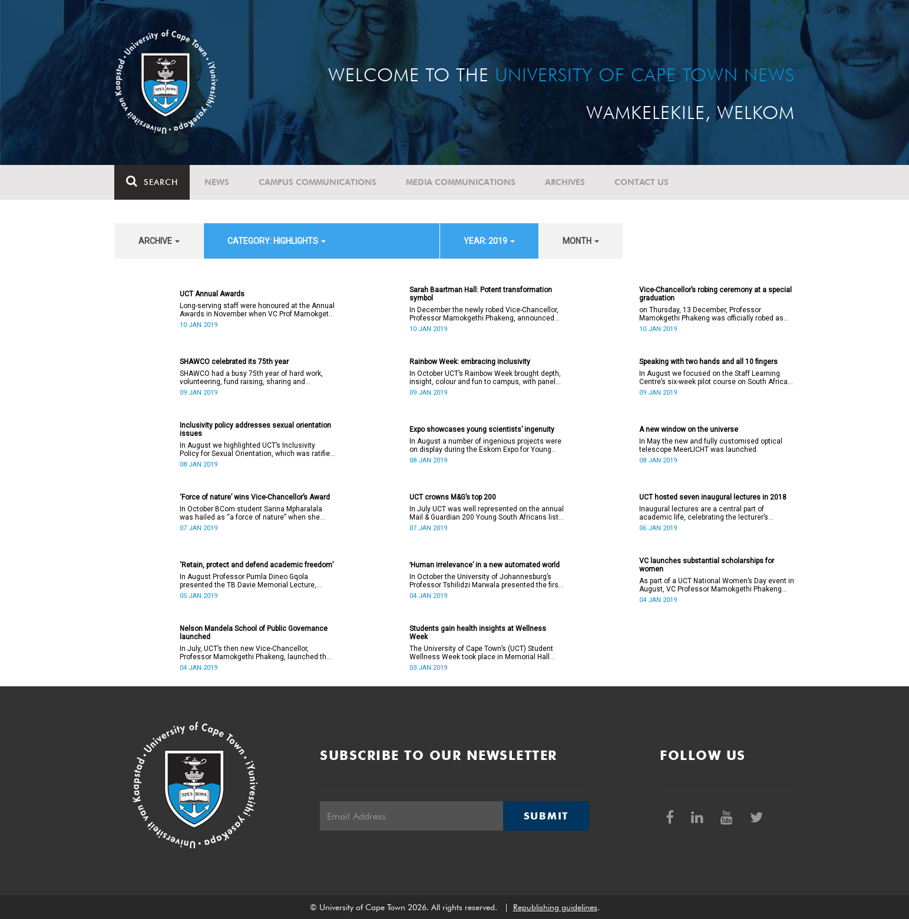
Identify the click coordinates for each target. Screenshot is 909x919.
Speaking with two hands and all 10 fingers (708, 362)
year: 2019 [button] (489, 241)
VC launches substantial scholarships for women (706, 565)
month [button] (581, 241)
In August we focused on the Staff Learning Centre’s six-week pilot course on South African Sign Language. (715, 377)
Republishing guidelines (555, 907)
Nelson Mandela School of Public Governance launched (254, 632)
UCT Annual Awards (212, 294)
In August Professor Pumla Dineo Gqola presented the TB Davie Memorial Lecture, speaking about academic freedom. (248, 581)
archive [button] (159, 241)
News (217, 182)
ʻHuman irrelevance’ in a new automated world (484, 565)
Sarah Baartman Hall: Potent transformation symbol (480, 294)
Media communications (461, 182)
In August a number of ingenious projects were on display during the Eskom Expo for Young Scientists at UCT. (485, 445)
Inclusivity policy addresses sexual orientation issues (255, 429)
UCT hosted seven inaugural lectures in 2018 (712, 497)
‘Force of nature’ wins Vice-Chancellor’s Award (255, 497)
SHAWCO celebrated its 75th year (234, 362)
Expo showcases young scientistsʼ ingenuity (481, 429)
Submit (546, 816)
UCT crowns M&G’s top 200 (452, 497)
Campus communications (318, 182)
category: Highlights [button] (276, 241)
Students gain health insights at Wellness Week (477, 632)
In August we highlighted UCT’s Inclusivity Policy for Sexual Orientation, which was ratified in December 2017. (257, 449)
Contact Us (642, 182)
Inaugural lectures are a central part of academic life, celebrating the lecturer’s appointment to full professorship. (703, 513)
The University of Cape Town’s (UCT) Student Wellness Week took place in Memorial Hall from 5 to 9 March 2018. (481, 652)
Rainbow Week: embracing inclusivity (469, 362)
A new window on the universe (688, 429)
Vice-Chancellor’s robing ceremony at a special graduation (715, 294)
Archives (566, 182)
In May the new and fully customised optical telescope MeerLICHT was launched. (710, 445)
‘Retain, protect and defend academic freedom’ (256, 565)
